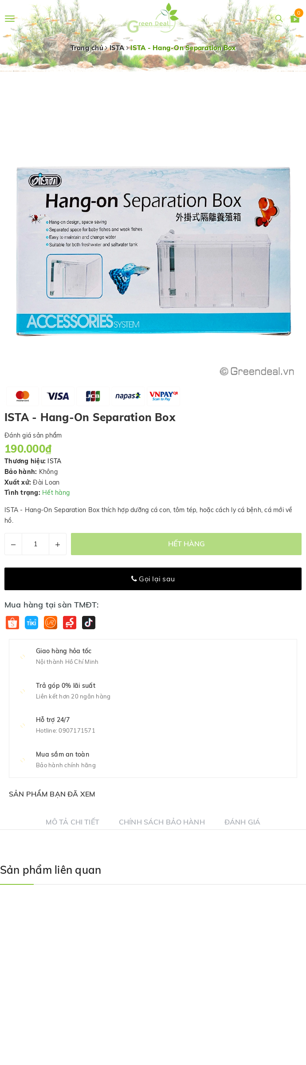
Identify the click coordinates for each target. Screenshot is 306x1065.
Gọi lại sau (153, 578)
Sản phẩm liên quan (50, 869)
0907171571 (77, 730)
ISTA (54, 461)
